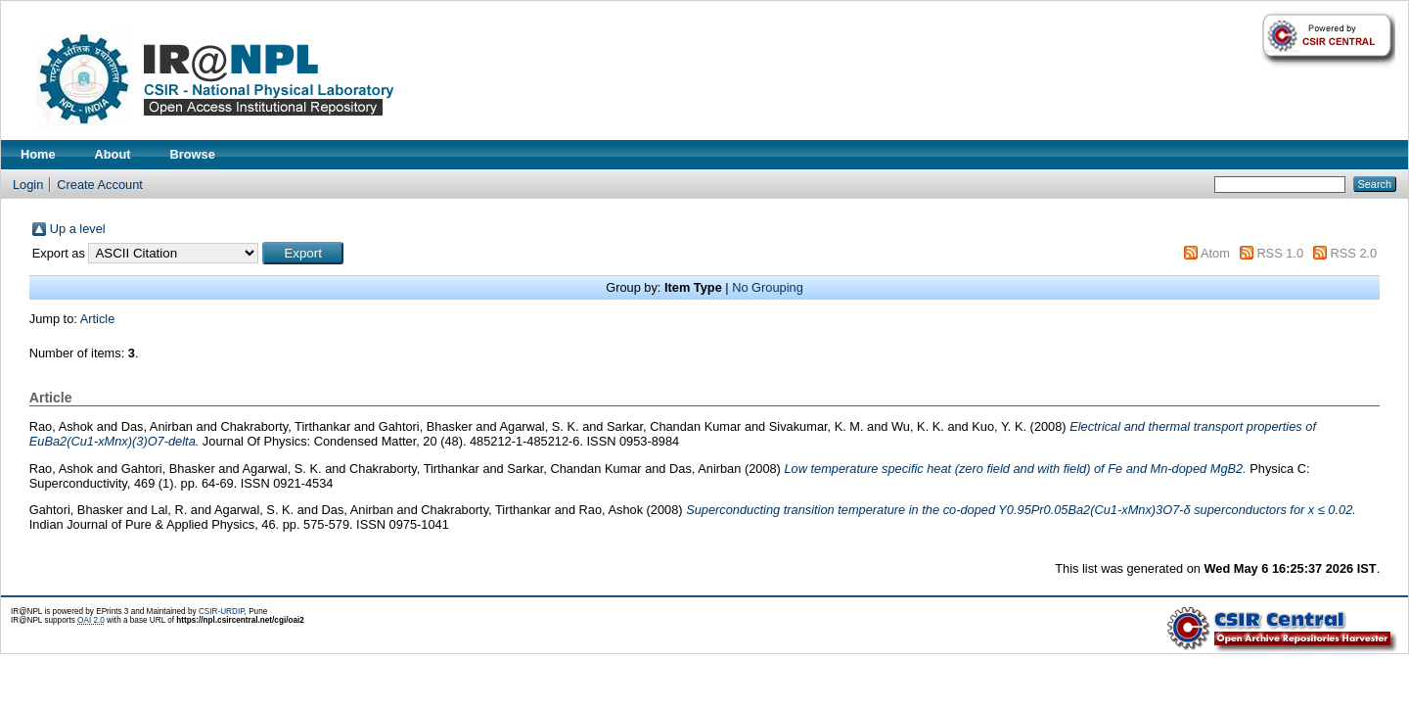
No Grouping (767, 287)
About (113, 154)
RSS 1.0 (1279, 253)
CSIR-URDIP (222, 611)
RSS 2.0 (1354, 253)
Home (38, 154)
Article (97, 318)
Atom (1215, 253)
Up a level (78, 228)
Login (28, 184)
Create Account (100, 184)
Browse (192, 154)
